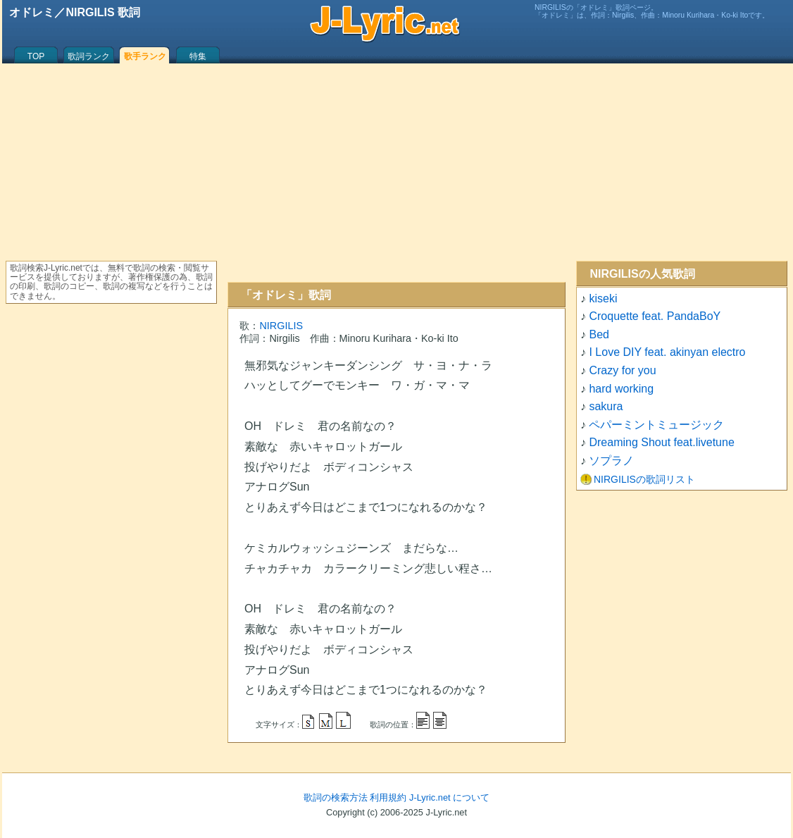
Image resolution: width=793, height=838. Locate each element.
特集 (197, 56)
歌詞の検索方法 (336, 797)
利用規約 (388, 797)
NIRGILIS (281, 325)
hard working (621, 389)
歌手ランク (145, 56)
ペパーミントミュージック (656, 425)
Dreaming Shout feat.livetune (661, 442)
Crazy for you (622, 370)
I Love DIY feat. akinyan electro (667, 352)
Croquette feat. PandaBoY (654, 316)
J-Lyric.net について (449, 797)
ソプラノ (611, 461)
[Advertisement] (396, 172)
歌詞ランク (89, 56)
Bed (598, 334)
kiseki (603, 298)
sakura (606, 406)
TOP (35, 56)
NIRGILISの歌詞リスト (644, 479)
